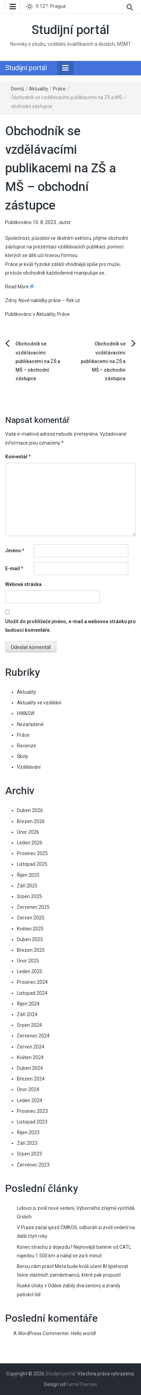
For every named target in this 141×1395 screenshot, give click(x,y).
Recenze (26, 745)
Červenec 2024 (33, 1036)
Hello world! (83, 1333)
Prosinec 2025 (32, 853)
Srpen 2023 (29, 1154)
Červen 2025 (30, 917)
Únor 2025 (28, 960)
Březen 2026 (31, 821)
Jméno (14, 550)
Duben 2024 (30, 1068)
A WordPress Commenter (41, 1333)
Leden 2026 (29, 842)
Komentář (18, 456)
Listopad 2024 (32, 993)
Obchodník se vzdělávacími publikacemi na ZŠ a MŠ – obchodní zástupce (37, 361)
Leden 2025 (29, 971)
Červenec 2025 (33, 907)
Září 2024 (27, 1014)
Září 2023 (27, 1143)
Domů (17, 89)
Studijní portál (70, 30)
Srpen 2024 (29, 1025)
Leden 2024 (29, 1100)
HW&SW (25, 713)
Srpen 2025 (29, 896)
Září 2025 (27, 885)
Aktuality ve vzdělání (39, 702)
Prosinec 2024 (32, 982)
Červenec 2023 (33, 1165)
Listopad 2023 (32, 1122)
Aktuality (38, 89)
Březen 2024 (31, 1079)
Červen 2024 (30, 1047)
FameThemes (81, 1384)
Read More (17, 286)
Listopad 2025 (32, 864)
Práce (59, 89)
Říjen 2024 (28, 1004)
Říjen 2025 (28, 875)
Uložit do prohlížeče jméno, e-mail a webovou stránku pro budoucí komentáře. (70, 626)
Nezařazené (30, 724)
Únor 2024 (28, 1089)
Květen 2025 (30, 928)
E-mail (14, 568)
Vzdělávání (29, 767)
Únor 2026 (28, 832)
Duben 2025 (30, 939)
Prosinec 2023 (32, 1111)
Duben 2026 (30, 810)
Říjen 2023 (28, 1132)
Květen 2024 (30, 1057)
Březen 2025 (31, 950)
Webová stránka (23, 584)
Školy (22, 756)
